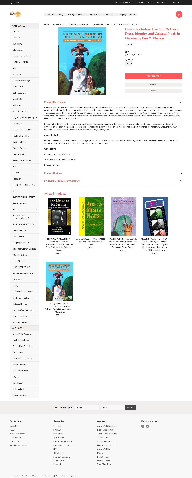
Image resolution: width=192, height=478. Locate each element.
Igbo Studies (18, 50)
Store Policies (94, 14)
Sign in (164, 2)
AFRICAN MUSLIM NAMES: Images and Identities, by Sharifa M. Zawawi (90, 242)
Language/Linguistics (22, 242)
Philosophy (17, 279)
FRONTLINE (17, 44)
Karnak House (18, 236)
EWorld (16, 377)
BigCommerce (74, 476)
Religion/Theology (20, 304)
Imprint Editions (19, 230)
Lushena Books (19, 389)
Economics (17, 172)
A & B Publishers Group (22, 358)
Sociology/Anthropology (23, 310)
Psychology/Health (21, 298)
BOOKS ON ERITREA (21, 136)
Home (46, 24)
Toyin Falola (18, 352)
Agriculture (17, 105)
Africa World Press (20, 370)
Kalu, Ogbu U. (18, 383)
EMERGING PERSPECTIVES (24, 185)
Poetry (15, 285)
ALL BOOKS (17, 99)
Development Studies (22, 160)
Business (16, 31)
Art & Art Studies (20, 111)
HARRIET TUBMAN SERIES (24, 197)
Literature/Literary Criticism (24, 249)
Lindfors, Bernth (19, 364)
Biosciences (17, 123)
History (16, 209)
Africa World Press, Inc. (22, 334)
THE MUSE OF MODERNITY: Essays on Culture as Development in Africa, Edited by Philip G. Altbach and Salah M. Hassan (59, 244)
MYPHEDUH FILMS (20, 62)
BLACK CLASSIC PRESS (22, 129)
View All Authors (20, 395)
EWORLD (16, 37)
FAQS (61, 14)
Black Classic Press (21, 340)
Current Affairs (19, 154)
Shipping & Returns (127, 14)
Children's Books (19, 142)
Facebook (143, 426)
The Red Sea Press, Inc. (22, 346)
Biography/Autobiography (23, 117)
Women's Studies (20, 322)
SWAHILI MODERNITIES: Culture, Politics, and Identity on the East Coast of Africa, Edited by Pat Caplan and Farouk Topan (123, 243)
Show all (57, 464)
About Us (50, 14)
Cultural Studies (20, 148)
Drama (15, 166)
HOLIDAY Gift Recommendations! (21, 216)
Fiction (15, 191)
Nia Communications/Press (24, 273)
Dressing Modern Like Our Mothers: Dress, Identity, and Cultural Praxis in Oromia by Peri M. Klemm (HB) (58, 307)
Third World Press (20, 316)
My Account (140, 2)
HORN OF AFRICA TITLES (23, 224)
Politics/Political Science (23, 291)
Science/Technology (21, 80)
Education (17, 179)
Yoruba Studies (19, 86)
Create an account (175, 2)
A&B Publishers (19, 93)
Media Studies (19, 261)
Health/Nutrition (20, 203)
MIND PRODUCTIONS (21, 267)
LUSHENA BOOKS (20, 255)
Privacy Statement (76, 14)
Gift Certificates (153, 2)
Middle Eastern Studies (22, 56)
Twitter (147, 426)
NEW (14, 68)
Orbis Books (18, 74)
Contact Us (109, 14)
